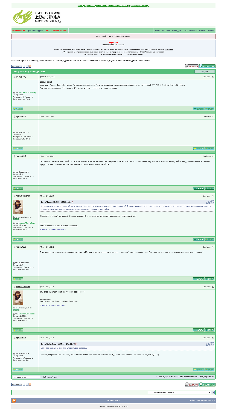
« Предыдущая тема (164, 377)
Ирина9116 (21, 116)
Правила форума (35, 31)
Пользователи (190, 31)
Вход (117, 36)
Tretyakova (21, 77)
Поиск (202, 31)
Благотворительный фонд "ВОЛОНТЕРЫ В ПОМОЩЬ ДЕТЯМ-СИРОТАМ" (47, 61)
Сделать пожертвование (56, 31)
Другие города (115, 61)
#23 (213, 156)
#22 (213, 116)
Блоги (157, 31)
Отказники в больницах (95, 61)
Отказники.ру (18, 31)
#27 (213, 338)
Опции (204, 72)
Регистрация (125, 36)
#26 (213, 287)
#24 (213, 196)
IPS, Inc (125, 406)
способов (169, 49)
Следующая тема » (206, 377)
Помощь (211, 31)
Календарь (177, 31)
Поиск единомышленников (137, 61)
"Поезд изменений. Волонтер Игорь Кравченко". (59, 225)
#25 (213, 247)
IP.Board (111, 406)
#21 (213, 77)
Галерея (166, 31)
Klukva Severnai (23, 196)
